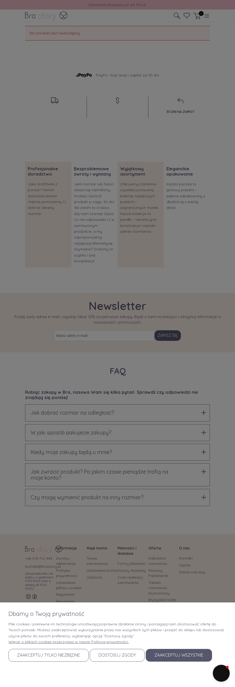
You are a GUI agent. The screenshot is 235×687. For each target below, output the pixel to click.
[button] (221, 673)
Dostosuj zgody (117, 655)
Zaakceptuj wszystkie (178, 655)
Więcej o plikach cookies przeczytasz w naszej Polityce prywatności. (68, 641)
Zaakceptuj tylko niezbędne (48, 655)
